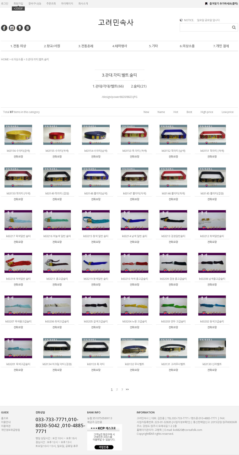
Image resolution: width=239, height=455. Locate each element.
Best (189, 112)
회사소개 (83, 3)
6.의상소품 (187, 46)
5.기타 (153, 46)
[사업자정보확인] (181, 422)
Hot (176, 112)
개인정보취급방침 (10, 430)
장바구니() (34, 3)
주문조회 (51, 3)
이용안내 (6, 422)
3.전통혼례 (85, 46)
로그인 (4, 3)
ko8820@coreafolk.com (187, 430)
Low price (228, 112)
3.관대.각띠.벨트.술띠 (37, 59)
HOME (5, 59)
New (146, 112)
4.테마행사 (119, 46)
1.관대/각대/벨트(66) (108, 86)
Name (161, 112)
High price (207, 112)
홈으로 (4, 418)
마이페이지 (67, 3)
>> (127, 389)
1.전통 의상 (18, 46)
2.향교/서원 (52, 46)
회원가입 (18, 3)
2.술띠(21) (139, 86)
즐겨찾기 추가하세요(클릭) (224, 3)
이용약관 (6, 426)
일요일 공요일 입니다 (208, 20)
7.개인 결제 (221, 46)
